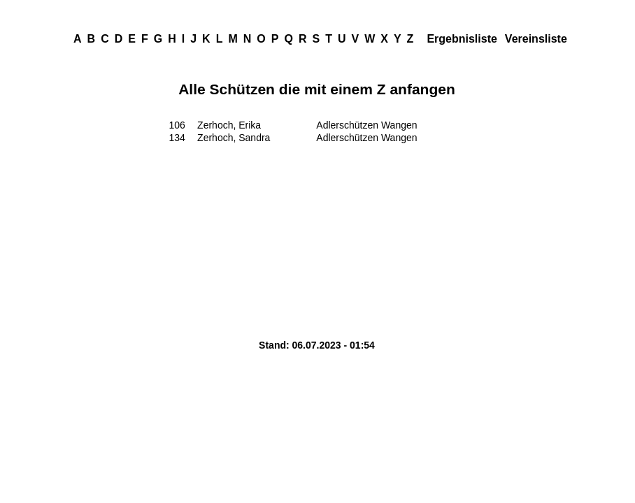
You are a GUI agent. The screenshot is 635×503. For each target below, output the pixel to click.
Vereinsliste (536, 39)
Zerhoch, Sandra (233, 137)
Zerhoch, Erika (229, 125)
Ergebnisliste (462, 39)
